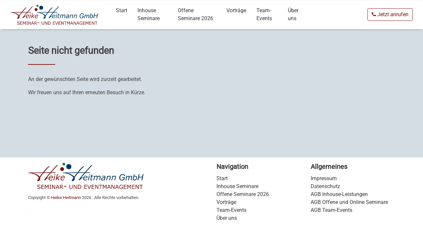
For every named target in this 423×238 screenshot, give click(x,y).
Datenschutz (325, 186)
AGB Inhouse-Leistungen (339, 194)
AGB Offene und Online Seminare (349, 202)
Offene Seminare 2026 (195, 14)
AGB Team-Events (331, 210)
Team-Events (264, 14)
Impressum (324, 178)
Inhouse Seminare (148, 14)
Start (121, 10)
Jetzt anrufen (390, 14)
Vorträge (236, 10)
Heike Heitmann (66, 197)
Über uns (293, 14)
